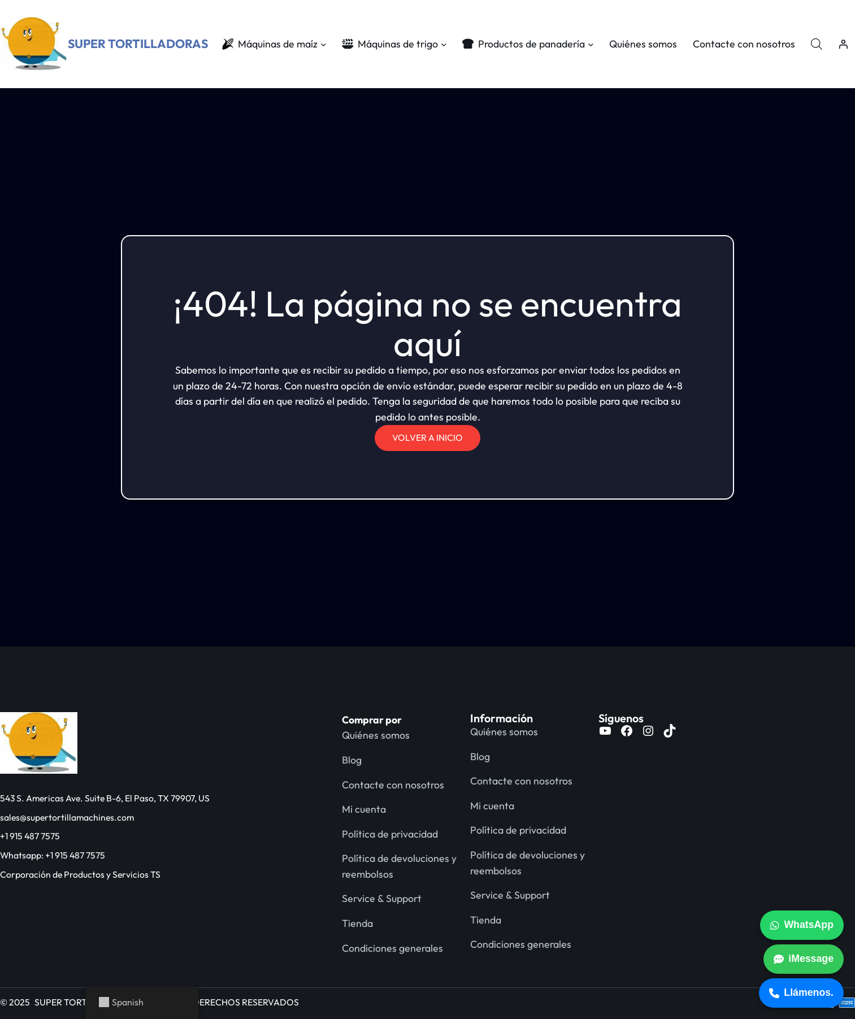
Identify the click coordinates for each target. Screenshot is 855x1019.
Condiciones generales (392, 948)
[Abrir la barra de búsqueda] (816, 43)
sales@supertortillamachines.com (67, 817)
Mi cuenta (364, 809)
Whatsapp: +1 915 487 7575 (52, 855)
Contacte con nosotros (393, 784)
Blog (352, 759)
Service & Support (382, 898)
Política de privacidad (390, 833)
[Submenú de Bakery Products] (591, 44)
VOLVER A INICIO (427, 437)
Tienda (357, 923)
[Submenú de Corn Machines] (323, 44)
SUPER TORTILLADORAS (138, 43)
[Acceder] (843, 44)
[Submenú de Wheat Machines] (444, 44)
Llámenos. (801, 992)
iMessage (804, 958)
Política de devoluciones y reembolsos (399, 866)
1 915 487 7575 (32, 836)
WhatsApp (802, 924)
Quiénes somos (376, 735)
